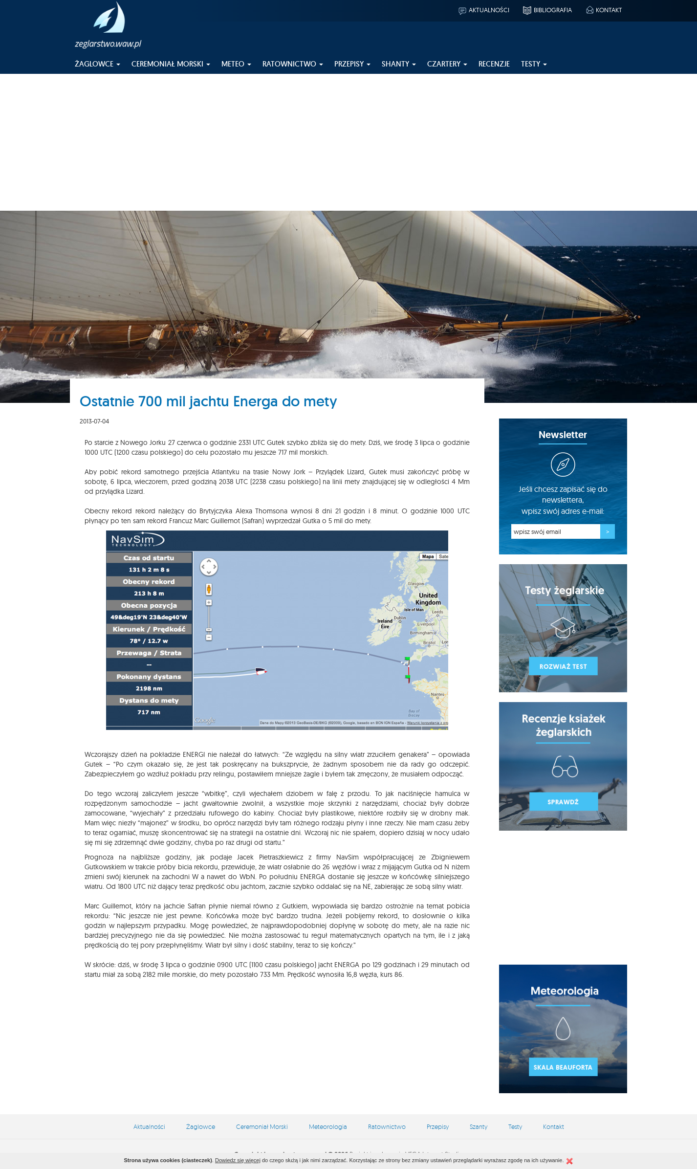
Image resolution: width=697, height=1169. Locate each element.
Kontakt (603, 10)
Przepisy (438, 1126)
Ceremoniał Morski (262, 1126)
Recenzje (494, 63)
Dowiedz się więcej (238, 1160)
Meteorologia (328, 1126)
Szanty (478, 1126)
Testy (515, 1126)
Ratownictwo (387, 1126)
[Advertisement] (348, 142)
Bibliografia (547, 10)
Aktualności (483, 10)
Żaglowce (200, 1126)
